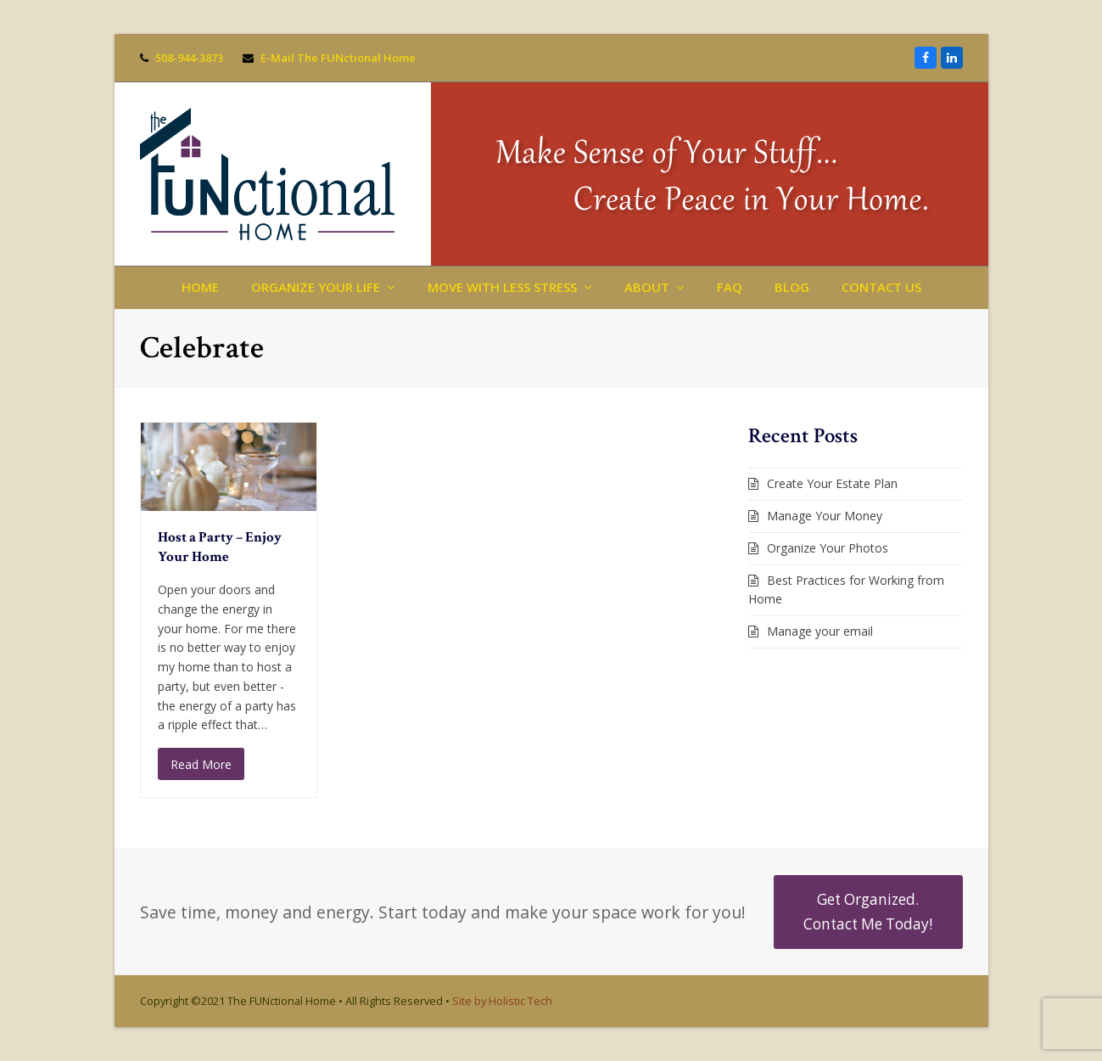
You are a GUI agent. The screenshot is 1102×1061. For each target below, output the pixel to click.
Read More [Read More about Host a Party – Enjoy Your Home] (201, 764)
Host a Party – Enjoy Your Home (220, 547)
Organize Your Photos (827, 548)
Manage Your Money (824, 516)
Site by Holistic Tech (502, 1000)
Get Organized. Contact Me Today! (867, 911)
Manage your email (820, 631)
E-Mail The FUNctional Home (338, 57)
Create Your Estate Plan (832, 483)
